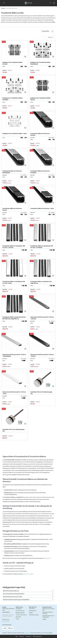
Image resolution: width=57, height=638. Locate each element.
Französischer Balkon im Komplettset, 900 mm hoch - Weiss (13, 282)
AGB (16, 636)
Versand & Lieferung (20, 610)
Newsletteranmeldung (33, 614)
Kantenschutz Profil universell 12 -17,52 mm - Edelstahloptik (14, 355)
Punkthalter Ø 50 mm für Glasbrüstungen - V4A (41, 392)
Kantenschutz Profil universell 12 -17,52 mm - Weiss (14, 392)
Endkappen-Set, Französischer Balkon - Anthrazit (12, 63)
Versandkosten (27, 632)
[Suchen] (50, 3)
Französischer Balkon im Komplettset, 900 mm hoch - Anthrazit (13, 246)
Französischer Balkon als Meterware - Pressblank (40, 171)
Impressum (21, 636)
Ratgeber (31, 612)
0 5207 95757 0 (6, 612)
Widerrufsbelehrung (37, 636)
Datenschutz (28, 636)
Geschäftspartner (32, 610)
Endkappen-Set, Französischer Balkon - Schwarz (40, 98)
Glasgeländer (47, 558)
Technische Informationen (21, 614)
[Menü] (4, 3)
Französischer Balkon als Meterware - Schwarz (12, 209)
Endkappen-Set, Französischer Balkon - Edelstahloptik (40, 63)
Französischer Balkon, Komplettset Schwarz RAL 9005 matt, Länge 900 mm (14, 317)
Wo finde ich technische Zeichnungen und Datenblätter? (28, 599)
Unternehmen (32, 608)
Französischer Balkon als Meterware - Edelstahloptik (12, 171)
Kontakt (17, 619)
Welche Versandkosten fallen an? (28, 591)
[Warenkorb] (54, 3)
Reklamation (18, 617)
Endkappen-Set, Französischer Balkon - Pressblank (12, 98)
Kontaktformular (5, 621)
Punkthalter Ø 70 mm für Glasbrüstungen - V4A (13, 430)
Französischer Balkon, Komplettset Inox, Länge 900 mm (41, 282)
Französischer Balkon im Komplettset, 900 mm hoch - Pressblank (41, 246)
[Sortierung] (49, 37)
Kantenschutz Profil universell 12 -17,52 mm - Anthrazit (42, 317)
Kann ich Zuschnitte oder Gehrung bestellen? (28, 593)
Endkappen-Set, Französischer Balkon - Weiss (14, 133)
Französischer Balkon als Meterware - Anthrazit (40, 134)
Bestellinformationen (20, 612)
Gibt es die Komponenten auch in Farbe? (28, 596)
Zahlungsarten (19, 608)
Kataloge (44, 619)
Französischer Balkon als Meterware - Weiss (42, 208)
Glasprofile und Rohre (28, 574)
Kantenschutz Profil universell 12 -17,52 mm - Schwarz (42, 355)
